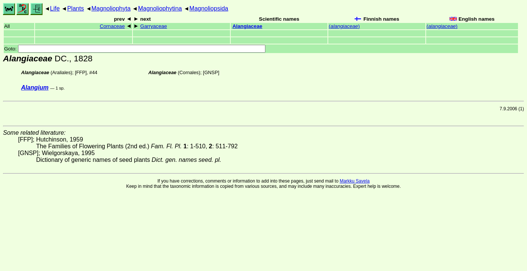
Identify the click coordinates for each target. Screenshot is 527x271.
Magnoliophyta (111, 8)
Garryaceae (153, 26)
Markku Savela (354, 181)
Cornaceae (112, 26)
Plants (75, 8)
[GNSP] (211, 72)
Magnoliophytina (160, 8)
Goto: (134, 49)
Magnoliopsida (208, 8)
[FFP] (81, 72)
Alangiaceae (247, 26)
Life (55, 8)
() (344, 26)
